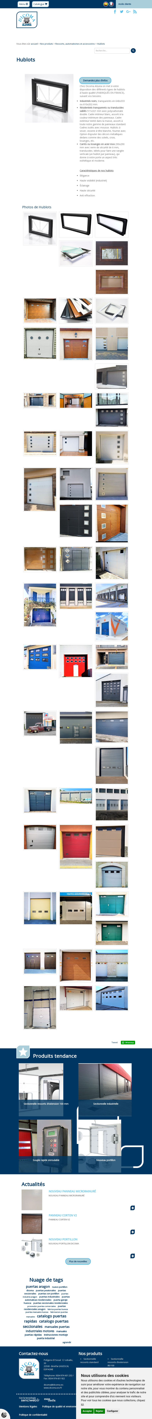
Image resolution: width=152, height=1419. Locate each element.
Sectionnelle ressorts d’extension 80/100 (118, 1362)
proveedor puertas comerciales (41, 1306)
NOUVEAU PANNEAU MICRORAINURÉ (72, 1191)
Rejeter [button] (99, 1411)
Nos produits (46, 43)
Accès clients (124, 3)
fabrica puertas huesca (58, 1309)
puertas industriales (49, 1296)
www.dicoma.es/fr (53, 1387)
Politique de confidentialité (33, 1414)
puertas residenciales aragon (45, 1308)
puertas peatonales (46, 1290)
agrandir (66, 1342)
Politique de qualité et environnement (62, 1406)
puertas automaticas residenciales (47, 1298)
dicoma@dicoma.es (53, 1384)
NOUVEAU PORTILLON (63, 1239)
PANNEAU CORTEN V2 (63, 1215)
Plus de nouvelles (78, 1261)
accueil (34, 43)
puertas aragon (38, 1286)
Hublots (101, 43)
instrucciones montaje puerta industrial (52, 1336)
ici (82, 1404)
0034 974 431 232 (64, 1375)
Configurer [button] (112, 1411)
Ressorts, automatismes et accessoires (75, 43)
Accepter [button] (87, 1411)
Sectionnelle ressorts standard (89, 1360)
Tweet (115, 1042)
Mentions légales (28, 1406)
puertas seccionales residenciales (50, 1303)
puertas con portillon (48, 1293)
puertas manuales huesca (37, 1312)
